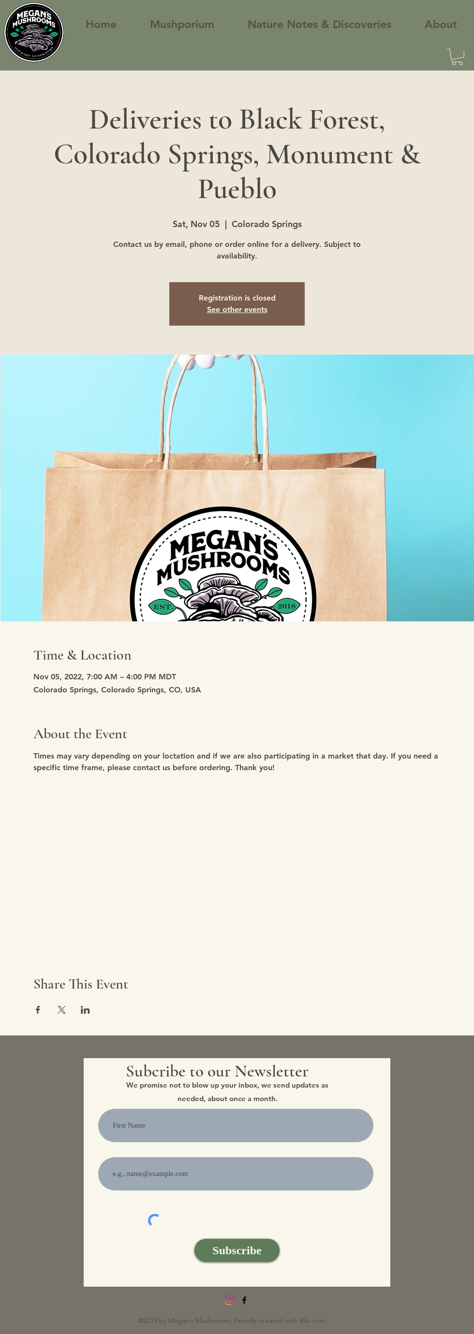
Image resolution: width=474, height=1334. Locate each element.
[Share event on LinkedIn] (85, 1010)
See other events (237, 309)
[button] (457, 56)
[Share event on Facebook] (38, 1010)
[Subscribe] (237, 1250)
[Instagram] (230, 1300)
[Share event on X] (61, 1010)
